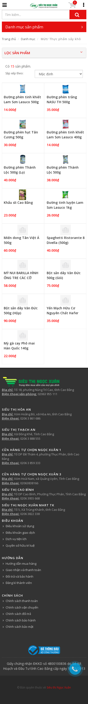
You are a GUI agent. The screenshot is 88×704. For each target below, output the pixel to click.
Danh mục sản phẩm (44, 27)
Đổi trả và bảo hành (19, 576)
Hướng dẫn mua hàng (21, 563)
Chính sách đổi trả (18, 614)
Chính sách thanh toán (22, 601)
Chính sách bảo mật (19, 627)
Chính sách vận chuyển (22, 607)
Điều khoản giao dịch (20, 532)
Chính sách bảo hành (21, 620)
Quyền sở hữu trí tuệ (20, 545)
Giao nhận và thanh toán (23, 570)
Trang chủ (9, 39)
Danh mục (28, 39)
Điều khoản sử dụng (20, 526)
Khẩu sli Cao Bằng (18, 202)
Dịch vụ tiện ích (16, 539)
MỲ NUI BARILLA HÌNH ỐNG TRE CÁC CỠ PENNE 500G (21, 278)
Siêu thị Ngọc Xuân (59, 687)
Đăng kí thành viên (19, 583)
